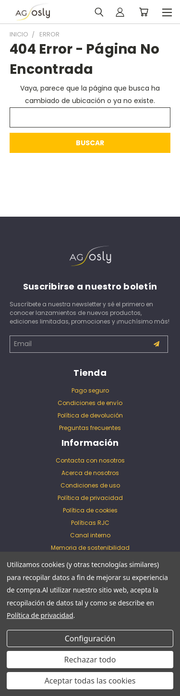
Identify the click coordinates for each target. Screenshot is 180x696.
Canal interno (90, 535)
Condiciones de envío (90, 403)
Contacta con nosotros (90, 460)
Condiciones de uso (90, 485)
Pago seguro (90, 390)
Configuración (90, 638)
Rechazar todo (90, 659)
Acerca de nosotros (90, 473)
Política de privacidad (90, 498)
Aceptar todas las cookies (90, 680)
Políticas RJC (90, 523)
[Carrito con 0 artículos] (143, 12)
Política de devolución (90, 415)
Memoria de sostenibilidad (90, 548)
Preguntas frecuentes (90, 428)
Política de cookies (90, 510)
